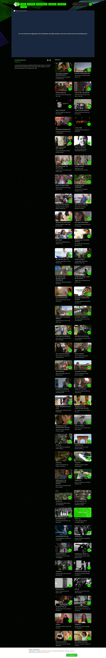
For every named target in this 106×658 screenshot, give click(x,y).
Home (23, 4)
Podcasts (61, 4)
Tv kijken (31, 4)
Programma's (41, 4)
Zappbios (52, 4)
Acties (23, 7)
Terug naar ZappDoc (21, 10)
